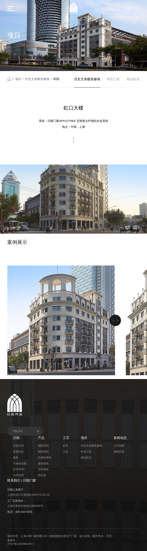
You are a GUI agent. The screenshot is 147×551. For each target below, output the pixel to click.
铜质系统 (43, 451)
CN (128, 8)
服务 (15, 457)
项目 (18, 79)
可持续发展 (19, 463)
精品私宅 (133, 79)
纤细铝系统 (44, 457)
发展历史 (18, 451)
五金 (65, 451)
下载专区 (26, 431)
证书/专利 (18, 469)
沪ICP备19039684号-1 (20, 543)
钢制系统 (43, 445)
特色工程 (113, 79)
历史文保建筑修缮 (37, 79)
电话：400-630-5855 (19, 511)
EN (137, 8)
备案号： (12, 540)
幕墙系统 (43, 463)
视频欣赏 (119, 451)
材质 (65, 445)
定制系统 (43, 469)
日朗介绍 (18, 445)
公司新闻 (119, 445)
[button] (113, 370)
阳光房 (42, 475)
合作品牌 (18, 475)
